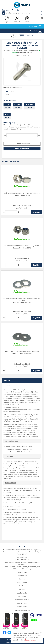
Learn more (30, 640)
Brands (22, 589)
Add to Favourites (22, 144)
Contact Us (22, 596)
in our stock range (22, 37)
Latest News (22, 586)
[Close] (41, 633)
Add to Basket (22, 148)
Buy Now (36, 212)
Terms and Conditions (22, 610)
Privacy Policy (22, 607)
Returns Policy (22, 603)
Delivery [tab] (7, 380)
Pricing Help (9, 123)
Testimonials (22, 575)
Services (22, 579)
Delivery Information (22, 600)
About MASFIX (22, 582)
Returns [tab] (7, 385)
